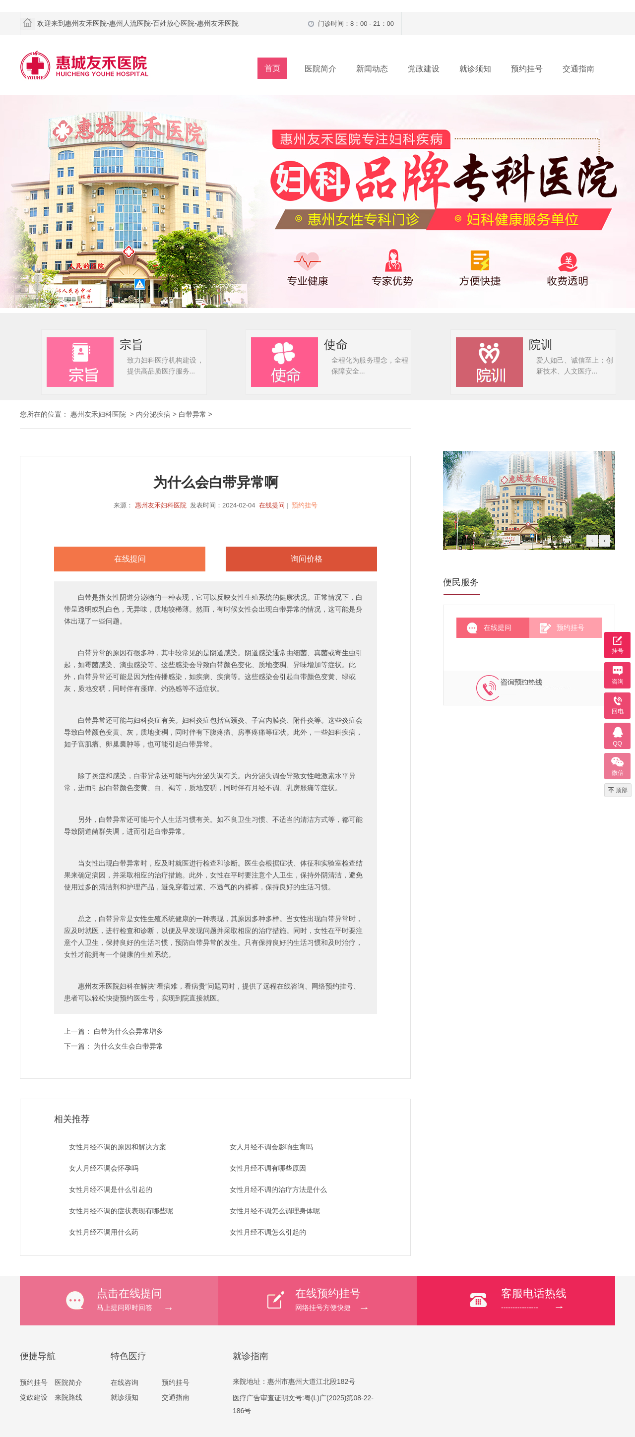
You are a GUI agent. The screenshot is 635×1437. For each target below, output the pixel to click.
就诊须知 (475, 68)
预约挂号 (527, 68)
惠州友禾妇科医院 (161, 505)
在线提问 (272, 505)
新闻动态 (372, 68)
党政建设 (424, 68)
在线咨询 (124, 1382)
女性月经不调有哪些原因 (268, 1168)
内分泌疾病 (153, 414)
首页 (272, 68)
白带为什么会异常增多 (128, 1031)
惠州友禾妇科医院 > (103, 414)
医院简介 (320, 68)
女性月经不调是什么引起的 (110, 1189)
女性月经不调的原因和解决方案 (117, 1147)
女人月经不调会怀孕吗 (103, 1168)
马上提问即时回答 (157, 1299)
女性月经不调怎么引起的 (268, 1232)
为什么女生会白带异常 (128, 1046)
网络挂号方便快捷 (356, 1299)
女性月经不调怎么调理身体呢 (275, 1211)
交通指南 (578, 68)
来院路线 (68, 1397)
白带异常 (192, 414)
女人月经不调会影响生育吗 (271, 1147)
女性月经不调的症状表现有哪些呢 (121, 1211)
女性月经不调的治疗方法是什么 (278, 1189)
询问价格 (306, 559)
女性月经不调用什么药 (103, 1232)
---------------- (558, 1299)
